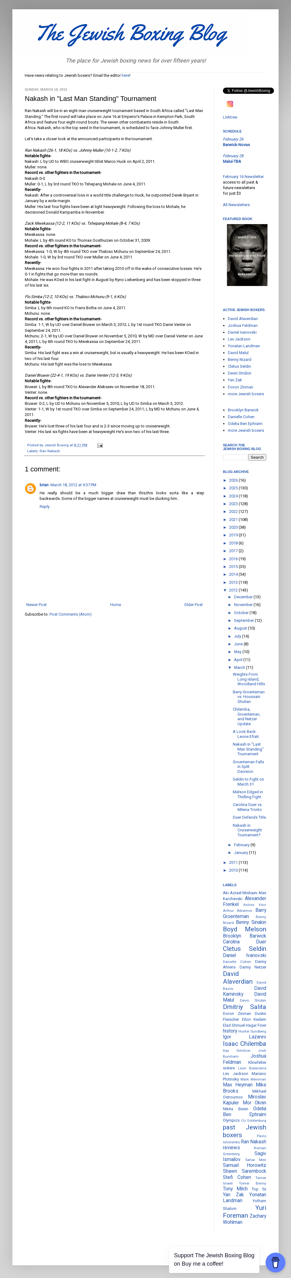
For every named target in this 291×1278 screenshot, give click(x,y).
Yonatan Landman (244, 346)
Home (115, 604)
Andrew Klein (254, 905)
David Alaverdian (243, 318)
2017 (234, 550)
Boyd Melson (244, 929)
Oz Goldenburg (254, 1120)
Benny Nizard (239, 359)
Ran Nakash (50, 451)
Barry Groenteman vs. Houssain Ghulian (249, 697)
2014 (234, 574)
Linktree (230, 117)
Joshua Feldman (243, 325)
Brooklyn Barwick (243, 410)
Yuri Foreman (244, 1211)
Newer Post (36, 604)
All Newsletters (236, 204)
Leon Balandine (252, 1068)
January (241, 852)
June (239, 644)
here (125, 75)
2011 (234, 862)
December (244, 597)
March (240, 667)
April (238, 659)
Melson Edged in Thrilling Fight (248, 794)
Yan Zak (235, 380)
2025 (234, 488)
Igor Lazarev (244, 1037)
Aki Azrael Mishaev (240, 892)
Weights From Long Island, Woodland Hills (249, 679)
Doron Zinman (240, 387)
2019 (234, 535)
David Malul (238, 352)
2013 (234, 582)
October (242, 612)
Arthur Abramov (237, 910)
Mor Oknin (255, 1103)
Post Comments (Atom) (71, 614)
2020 (234, 527)
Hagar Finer (256, 1025)
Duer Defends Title (249, 817)
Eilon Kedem (254, 1019)
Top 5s (259, 1189)
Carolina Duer (244, 942)
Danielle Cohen (241, 416)
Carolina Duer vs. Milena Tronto (248, 807)
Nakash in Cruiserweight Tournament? (247, 830)
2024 (234, 496)
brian (44, 485)
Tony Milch (235, 1189)
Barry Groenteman (244, 913)
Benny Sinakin (251, 922)
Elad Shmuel (234, 1025)
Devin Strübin (239, 373)
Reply (45, 506)
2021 (234, 519)
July (238, 636)
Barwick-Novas (236, 144)
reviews (231, 1147)
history (230, 1031)
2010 (234, 870)
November (244, 604)
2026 (234, 480)
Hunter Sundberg (252, 1031)
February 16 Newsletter (243, 176)
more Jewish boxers (246, 394)
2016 (234, 559)
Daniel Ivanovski (242, 332)
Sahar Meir (256, 1160)
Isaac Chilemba (244, 1043)
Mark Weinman (253, 1079)
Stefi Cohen (237, 1177)
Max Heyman (238, 1085)
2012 (234, 590)
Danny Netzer (253, 967)
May (238, 651)
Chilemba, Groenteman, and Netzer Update (246, 716)
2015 (234, 566)
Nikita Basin (235, 1109)
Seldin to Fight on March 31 (248, 781)
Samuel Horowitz (244, 1165)
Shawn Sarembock (244, 1171)
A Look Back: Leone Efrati (246, 734)
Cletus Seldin (239, 366)
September (244, 620)
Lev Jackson (239, 339)
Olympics (231, 1120)
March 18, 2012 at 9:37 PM (73, 485)
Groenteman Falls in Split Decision (248, 767)
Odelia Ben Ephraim (245, 423)
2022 (234, 511)
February (242, 845)
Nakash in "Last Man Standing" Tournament (248, 749)
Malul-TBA (232, 161)
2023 (234, 503)
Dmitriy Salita (244, 1007)
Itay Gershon (236, 1050)
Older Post (193, 604)
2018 (234, 543)
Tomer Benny (252, 1183)
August (241, 628)
